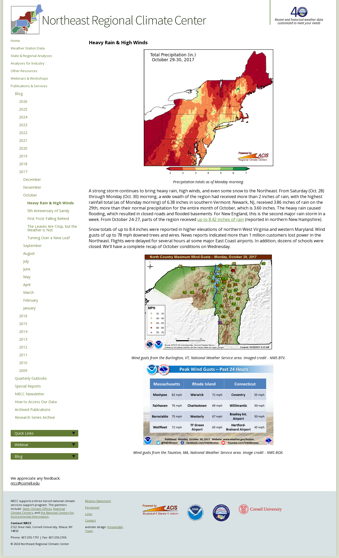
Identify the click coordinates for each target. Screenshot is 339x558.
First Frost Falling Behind (48, 219)
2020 (23, 149)
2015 (23, 324)
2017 (23, 172)
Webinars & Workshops (29, 78)
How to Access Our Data (36, 402)
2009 (23, 371)
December (32, 180)
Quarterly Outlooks (31, 379)
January (29, 308)
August (29, 254)
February (30, 301)
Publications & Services (29, 86)
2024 (23, 117)
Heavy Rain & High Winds (50, 203)
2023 (23, 125)
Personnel (92, 507)
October (30, 195)
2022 (23, 133)
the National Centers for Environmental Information (42, 514)
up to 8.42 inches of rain (220, 219)
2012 (23, 347)
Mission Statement (98, 501)
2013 (23, 340)
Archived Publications (32, 410)
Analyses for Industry (27, 63)
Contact (90, 520)
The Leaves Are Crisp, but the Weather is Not (52, 228)
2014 (23, 332)
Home (15, 40)
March (28, 293)
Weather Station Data (28, 48)
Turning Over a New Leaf (48, 238)
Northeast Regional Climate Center (108, 19)
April (26, 285)
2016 (23, 316)
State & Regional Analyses (31, 56)
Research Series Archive (35, 418)
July (26, 261)
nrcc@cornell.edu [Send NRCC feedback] (25, 483)
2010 (23, 363)
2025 (23, 109)
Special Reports (28, 386)
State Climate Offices (37, 509)
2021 (23, 141)
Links (88, 514)
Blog (19, 94)
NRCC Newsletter (29, 394)
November (32, 188)
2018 (23, 164)
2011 (23, 355)
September (32, 246)
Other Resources (24, 71)
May (26, 277)
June (26, 269)
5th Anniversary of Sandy (48, 211)
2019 (23, 156)
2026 (23, 102)
